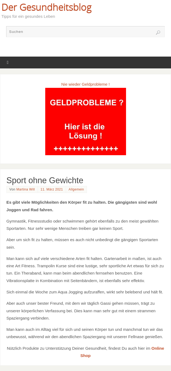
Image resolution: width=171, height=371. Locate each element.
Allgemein (76, 189)
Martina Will (25, 189)
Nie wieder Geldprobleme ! (85, 84)
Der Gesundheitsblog (46, 7)
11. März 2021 (52, 189)
